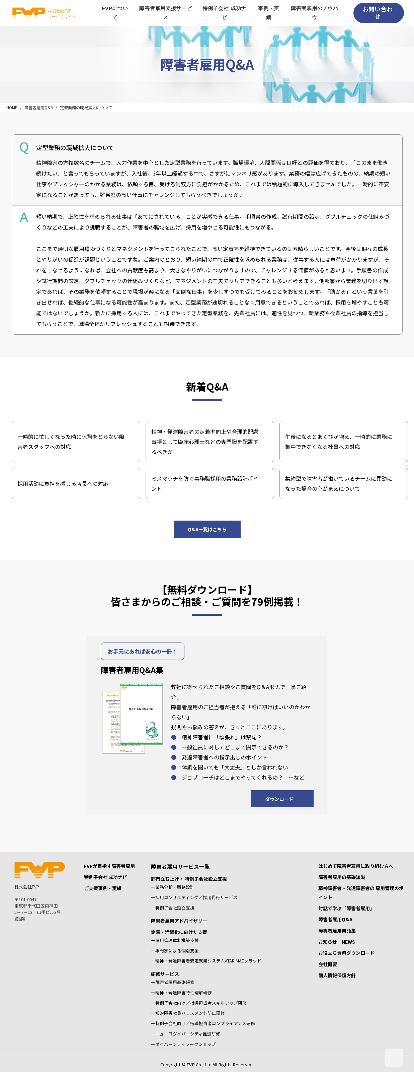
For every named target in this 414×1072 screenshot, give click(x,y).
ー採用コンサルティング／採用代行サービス (194, 897)
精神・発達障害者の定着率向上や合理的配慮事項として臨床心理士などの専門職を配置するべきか (204, 441)
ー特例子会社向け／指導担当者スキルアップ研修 (199, 1003)
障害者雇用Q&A (38, 107)
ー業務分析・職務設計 (172, 887)
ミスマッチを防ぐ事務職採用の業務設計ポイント (204, 483)
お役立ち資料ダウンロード (346, 952)
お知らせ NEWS (336, 941)
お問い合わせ (377, 12)
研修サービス (165, 973)
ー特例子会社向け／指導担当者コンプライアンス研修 (203, 1023)
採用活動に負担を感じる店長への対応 (62, 483)
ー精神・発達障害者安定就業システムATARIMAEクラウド (206, 960)
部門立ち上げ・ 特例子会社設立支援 (189, 878)
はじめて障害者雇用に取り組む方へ (355, 866)
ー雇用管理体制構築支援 (175, 940)
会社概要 (327, 964)
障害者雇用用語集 (337, 930)
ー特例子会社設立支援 (172, 907)
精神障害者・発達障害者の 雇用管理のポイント (361, 892)
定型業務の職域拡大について (86, 107)
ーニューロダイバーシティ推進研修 (185, 1033)
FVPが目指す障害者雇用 (109, 866)
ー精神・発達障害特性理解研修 (181, 992)
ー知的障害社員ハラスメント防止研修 (188, 1013)
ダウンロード (279, 798)
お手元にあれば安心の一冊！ (142, 651)
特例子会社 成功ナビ (105, 877)
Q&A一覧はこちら (207, 529)
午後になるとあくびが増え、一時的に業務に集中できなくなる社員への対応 (338, 441)
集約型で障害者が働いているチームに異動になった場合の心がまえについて (338, 483)
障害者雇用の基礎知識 (341, 877)
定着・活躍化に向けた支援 (179, 932)
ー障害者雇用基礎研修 (172, 982)
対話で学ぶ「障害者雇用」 (346, 908)
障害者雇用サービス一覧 (180, 866)
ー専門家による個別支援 (175, 950)
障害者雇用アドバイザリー (179, 920)
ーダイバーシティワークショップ (183, 1044)
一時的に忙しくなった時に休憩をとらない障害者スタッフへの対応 (71, 441)
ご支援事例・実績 (102, 888)
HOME (11, 107)
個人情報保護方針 (337, 975)
